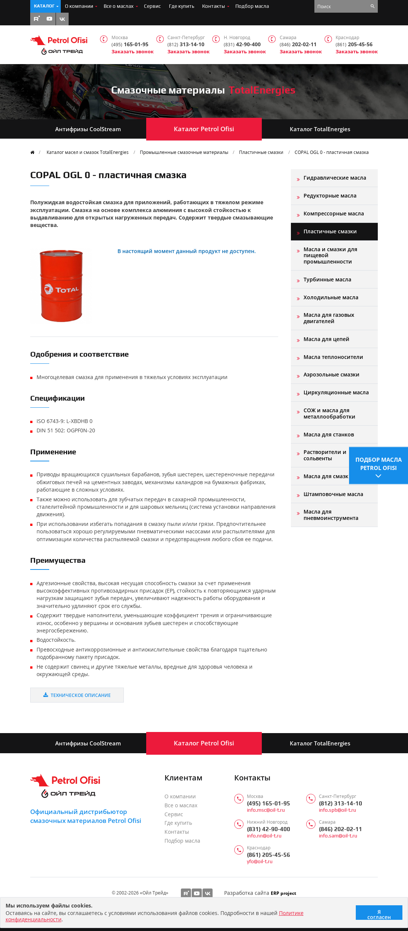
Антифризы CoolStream (88, 129)
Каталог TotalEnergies (320, 129)
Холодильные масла (331, 297)
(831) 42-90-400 (268, 829)
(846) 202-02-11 (340, 829)
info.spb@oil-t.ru (337, 810)
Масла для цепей (326, 339)
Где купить (181, 6)
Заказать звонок (133, 51)
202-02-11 (298, 44)
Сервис (152, 6)
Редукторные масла (330, 195)
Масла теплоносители (333, 356)
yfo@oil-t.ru (260, 861)
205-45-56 (354, 44)
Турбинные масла (327, 279)
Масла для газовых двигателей (329, 317)
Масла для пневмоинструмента (331, 514)
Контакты (213, 6)
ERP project (283, 893)
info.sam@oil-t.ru (338, 836)
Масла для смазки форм (336, 476)
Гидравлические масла (335, 177)
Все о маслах (119, 6)
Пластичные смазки (261, 152)
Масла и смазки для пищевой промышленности (330, 255)
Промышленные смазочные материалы (184, 152)
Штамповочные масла (333, 494)
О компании (79, 6)
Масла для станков (329, 434)
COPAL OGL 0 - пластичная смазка (332, 152)
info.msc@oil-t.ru (266, 810)
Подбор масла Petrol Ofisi (378, 462)
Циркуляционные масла (336, 392)
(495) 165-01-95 (268, 803)
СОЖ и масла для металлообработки (329, 413)
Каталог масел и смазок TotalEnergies (88, 152)
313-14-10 (185, 44)
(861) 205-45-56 (268, 855)
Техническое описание (77, 695)
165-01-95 (130, 44)
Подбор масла (252, 6)
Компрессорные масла (334, 213)
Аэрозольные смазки (332, 374)
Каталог (44, 6)
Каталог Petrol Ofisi (204, 128)
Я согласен (379, 914)
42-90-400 (242, 44)
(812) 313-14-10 (340, 803)
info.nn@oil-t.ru (264, 836)
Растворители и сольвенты (325, 454)
